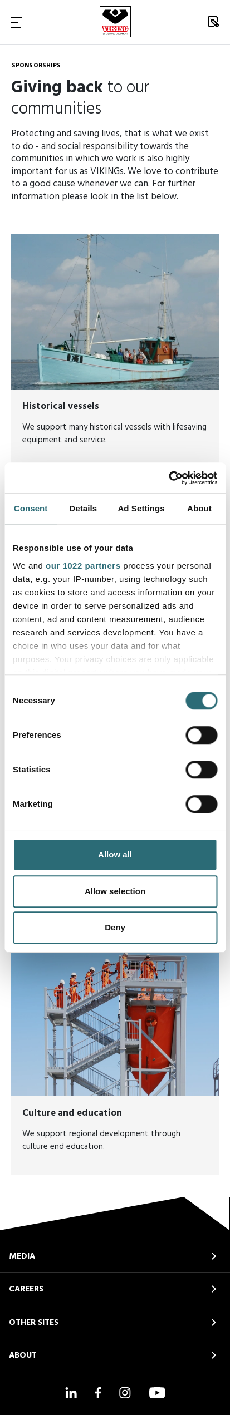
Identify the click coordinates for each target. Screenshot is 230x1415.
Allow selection (115, 891)
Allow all (115, 854)
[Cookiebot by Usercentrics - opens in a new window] (168, 478)
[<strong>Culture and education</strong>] (115, 1057)
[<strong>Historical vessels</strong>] (115, 351)
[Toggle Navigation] (16, 22)
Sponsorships (36, 66)
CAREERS (26, 1289)
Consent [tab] (31, 508)
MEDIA (22, 1256)
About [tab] (199, 508)
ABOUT (23, 1355)
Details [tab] (83, 508)
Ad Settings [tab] (141, 508)
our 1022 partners (83, 565)
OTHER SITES (33, 1322)
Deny (115, 927)
